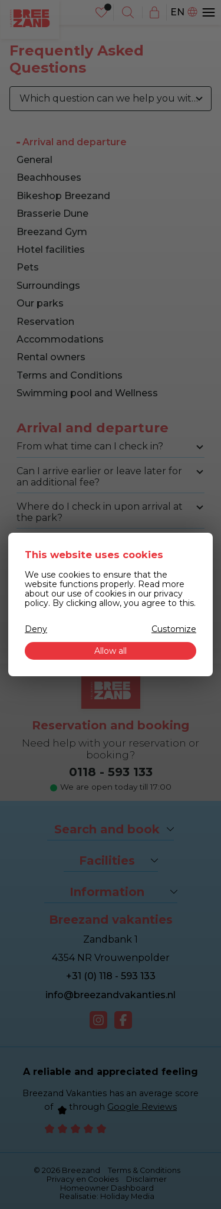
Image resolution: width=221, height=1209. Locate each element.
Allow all (110, 651)
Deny (36, 629)
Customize (173, 629)
